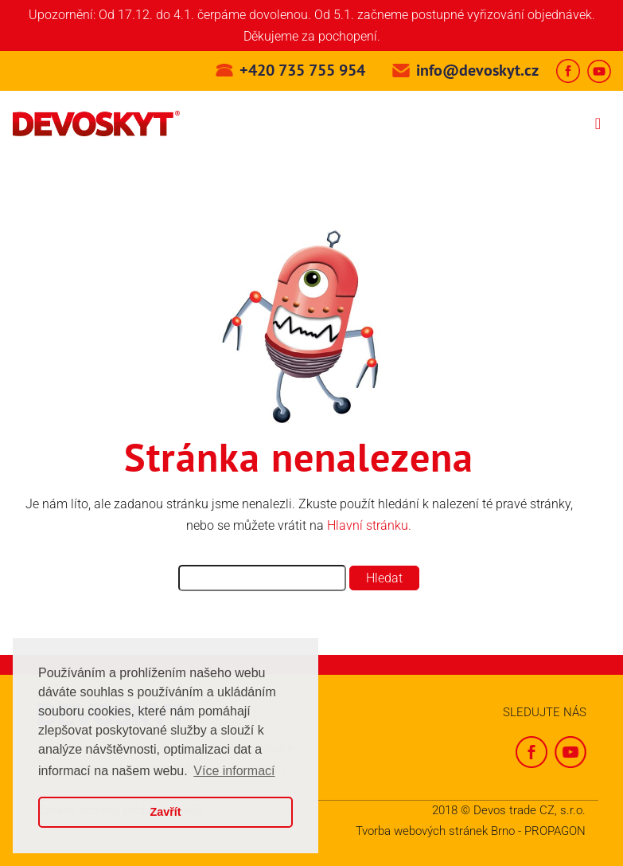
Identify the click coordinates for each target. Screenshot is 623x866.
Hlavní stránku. (369, 525)
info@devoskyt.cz (477, 70)
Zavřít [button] (165, 811)
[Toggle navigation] (598, 123)
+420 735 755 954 (302, 70)
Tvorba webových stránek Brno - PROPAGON (471, 831)
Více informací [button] (234, 771)
